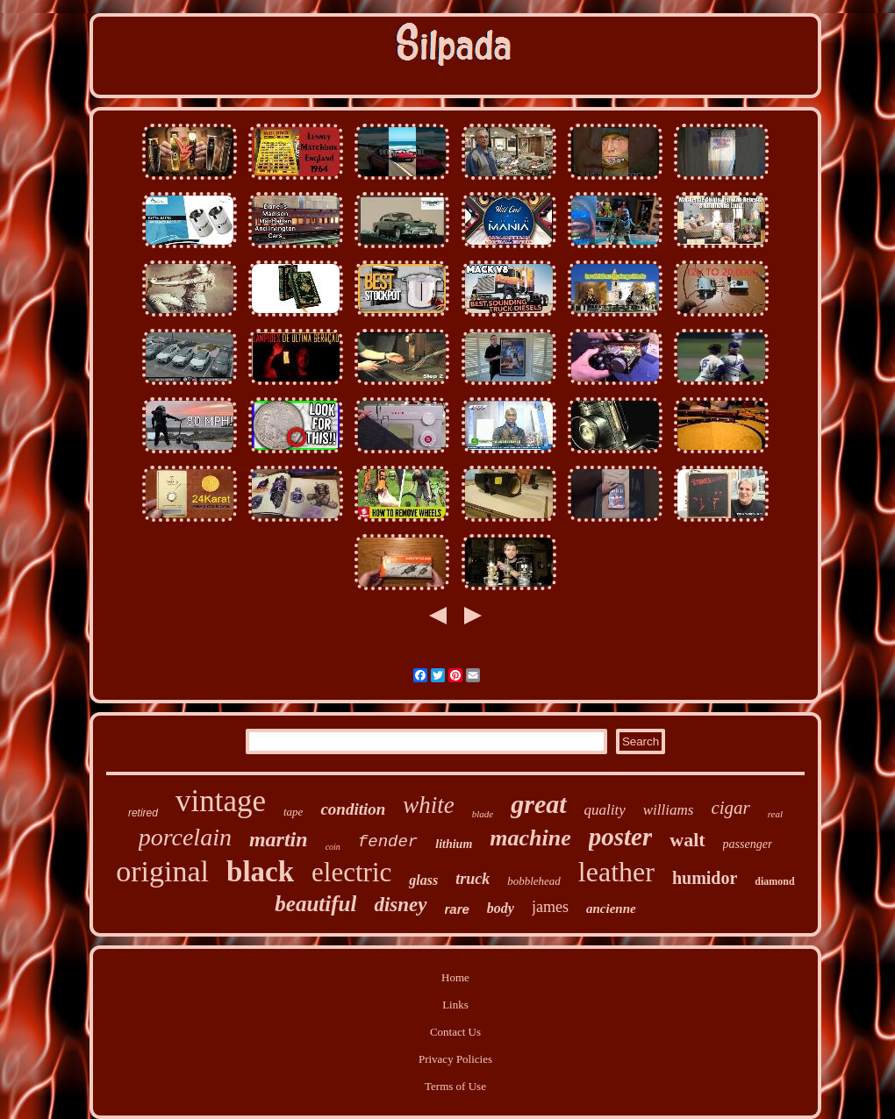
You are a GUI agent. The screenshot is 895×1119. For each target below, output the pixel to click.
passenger (748, 844)
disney (400, 905)
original (162, 871)
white (429, 805)
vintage (220, 801)
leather (616, 871)
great (538, 803)
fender (388, 842)
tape (293, 811)
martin (278, 839)
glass (423, 880)
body (500, 908)
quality (605, 810)
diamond (774, 881)
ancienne (611, 909)
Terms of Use (455, 1086)
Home (455, 977)
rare (457, 909)
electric (351, 872)
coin (333, 847)
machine (530, 838)
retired (143, 813)
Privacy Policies (455, 1059)
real (775, 814)
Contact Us (455, 1031)
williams (668, 810)
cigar (730, 807)
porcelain (185, 837)
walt (687, 840)
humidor (704, 877)
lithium (453, 844)
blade (482, 814)
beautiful (315, 904)
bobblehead (534, 880)
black (260, 871)
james (550, 907)
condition (352, 809)
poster (621, 837)
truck (472, 878)
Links (455, 1004)
